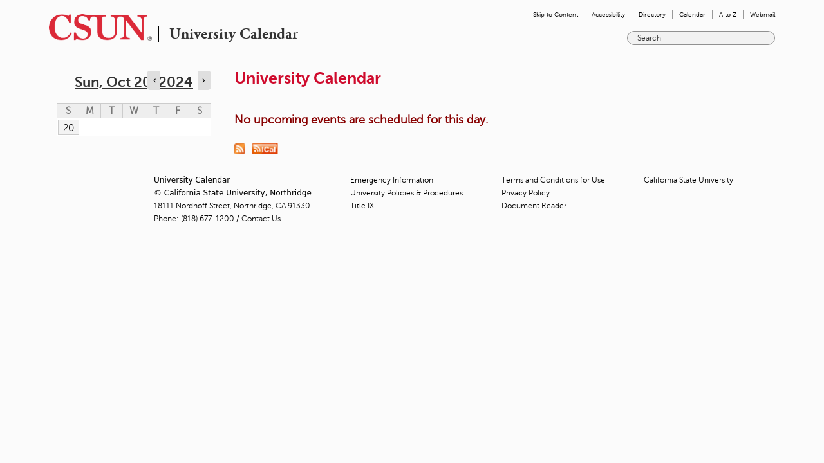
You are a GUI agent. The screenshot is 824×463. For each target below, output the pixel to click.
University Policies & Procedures (406, 192)
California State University (688, 180)
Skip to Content (555, 14)
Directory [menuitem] (652, 14)
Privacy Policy (525, 192)
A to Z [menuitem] (727, 14)
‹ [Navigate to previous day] (154, 80)
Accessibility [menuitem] (608, 14)
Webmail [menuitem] (762, 14)
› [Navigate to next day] (203, 80)
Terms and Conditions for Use (553, 180)
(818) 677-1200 (207, 218)
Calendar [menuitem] (692, 14)
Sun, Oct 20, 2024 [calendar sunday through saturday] (134, 82)
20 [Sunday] (68, 128)
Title (362, 205)
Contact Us (261, 218)
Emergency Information (391, 180)
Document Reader (533, 205)
